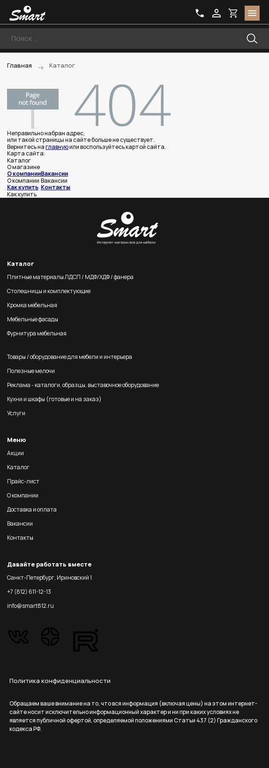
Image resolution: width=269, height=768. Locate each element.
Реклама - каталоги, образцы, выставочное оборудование (83, 385)
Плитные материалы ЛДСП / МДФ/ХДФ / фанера (70, 277)
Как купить (22, 187)
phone (199, 13)
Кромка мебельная (32, 305)
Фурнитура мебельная (37, 333)
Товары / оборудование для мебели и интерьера (69, 357)
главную (56, 147)
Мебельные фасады (32, 319)
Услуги (16, 413)
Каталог (18, 467)
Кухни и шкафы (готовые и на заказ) (54, 399)
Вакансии (54, 174)
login (216, 13)
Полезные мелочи (31, 371)
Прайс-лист (23, 481)
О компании (24, 174)
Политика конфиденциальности (60, 680)
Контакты (55, 187)
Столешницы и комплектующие (48, 291)
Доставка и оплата (32, 509)
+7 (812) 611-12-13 (29, 592)
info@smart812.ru (30, 606)
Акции (15, 453)
